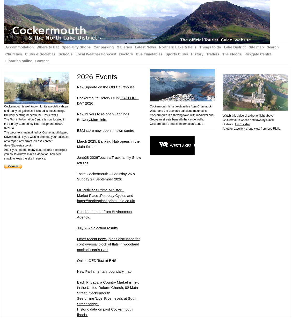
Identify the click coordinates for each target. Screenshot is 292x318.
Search (273, 47)
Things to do (210, 47)
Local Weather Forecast (95, 54)
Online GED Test (90, 260)
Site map (256, 47)
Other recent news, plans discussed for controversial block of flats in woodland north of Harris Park (108, 244)
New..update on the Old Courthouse (106, 87)
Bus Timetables (149, 54)
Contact (42, 61)
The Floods (232, 54)
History (197, 54)
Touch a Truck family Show (119, 157)
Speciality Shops (76, 47)
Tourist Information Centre (26, 119)
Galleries (124, 47)
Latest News (145, 47)
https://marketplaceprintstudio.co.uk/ (106, 201)
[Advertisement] (257, 203)
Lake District (235, 47)
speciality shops (58, 106)
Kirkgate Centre (258, 54)
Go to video (242, 124)
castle (192, 119)
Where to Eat (48, 47)
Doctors (126, 54)
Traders (212, 54)
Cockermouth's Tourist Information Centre (176, 124)
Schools (65, 54)
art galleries (25, 111)
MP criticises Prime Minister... (100, 190)
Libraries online (18, 61)
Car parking (104, 47)
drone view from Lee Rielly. (263, 128)
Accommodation (19, 47)
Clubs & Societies (40, 54)
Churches (13, 54)
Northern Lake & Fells (178, 47)
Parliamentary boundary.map (108, 271)
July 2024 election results (97, 228)
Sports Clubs (177, 54)
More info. (99, 120)
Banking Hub (108, 141)
